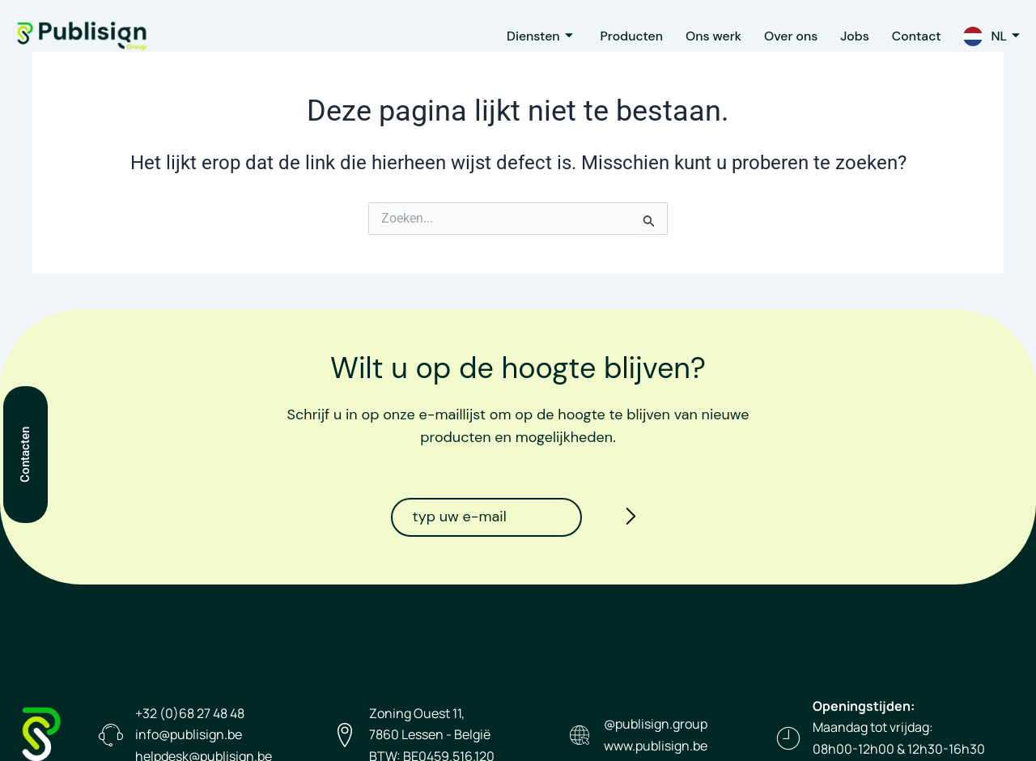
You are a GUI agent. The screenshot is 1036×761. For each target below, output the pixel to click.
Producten (619, 36)
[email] (486, 517)
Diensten (524, 36)
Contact (914, 36)
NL (1004, 36)
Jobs (849, 36)
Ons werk (703, 36)
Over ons (783, 36)
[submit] (626, 519)
